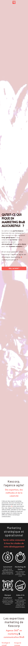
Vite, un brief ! (14, 268)
